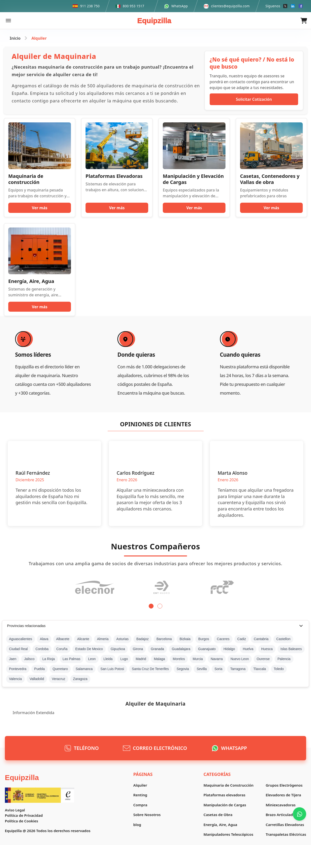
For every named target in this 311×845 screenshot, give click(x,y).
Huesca (267, 649)
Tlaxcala (259, 669)
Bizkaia (185, 639)
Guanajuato (207, 649)
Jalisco (29, 659)
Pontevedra (17, 669)
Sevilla (202, 669)
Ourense (263, 659)
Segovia (183, 669)
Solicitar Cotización (254, 99)
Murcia (198, 659)
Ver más (39, 208)
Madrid (141, 659)
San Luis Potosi (112, 669)
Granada (157, 649)
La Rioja (48, 659)
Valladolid (37, 679)
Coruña (62, 649)
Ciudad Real (18, 649)
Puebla (39, 669)
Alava (44, 639)
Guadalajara (181, 649)
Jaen (12, 659)
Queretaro (60, 669)
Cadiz (241, 639)
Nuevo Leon (240, 659)
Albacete (62, 639)
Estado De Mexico (89, 649)
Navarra (217, 659)
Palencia (284, 659)
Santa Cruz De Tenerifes (150, 669)
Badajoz (142, 639)
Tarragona (237, 669)
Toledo (279, 669)
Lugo (124, 659)
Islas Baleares (291, 649)
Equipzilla (154, 21)
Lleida (108, 659)
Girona (138, 649)
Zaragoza (80, 679)
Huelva (248, 649)
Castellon (283, 639)
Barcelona (164, 639)
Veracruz (58, 679)
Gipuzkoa (118, 649)
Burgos (203, 639)
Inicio (15, 38)
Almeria (102, 639)
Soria (219, 669)
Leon (92, 659)
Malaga (159, 659)
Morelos (179, 659)
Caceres (223, 639)
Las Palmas (71, 659)
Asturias (122, 639)
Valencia (15, 679)
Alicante (83, 639)
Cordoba (42, 649)
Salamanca (84, 669)
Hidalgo (229, 649)
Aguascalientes (20, 639)
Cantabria (261, 639)
